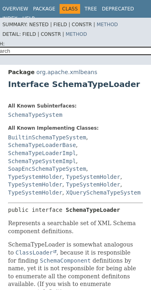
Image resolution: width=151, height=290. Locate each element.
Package (44, 9)
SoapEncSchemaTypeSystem (47, 169)
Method (107, 24)
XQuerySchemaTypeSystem (103, 192)
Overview (15, 9)
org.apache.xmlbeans (66, 72)
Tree (91, 9)
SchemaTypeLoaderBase (42, 145)
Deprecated (118, 9)
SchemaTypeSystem (35, 115)
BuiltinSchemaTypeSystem (47, 137)
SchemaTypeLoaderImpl (42, 153)
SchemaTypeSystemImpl (42, 161)
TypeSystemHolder (35, 177)
